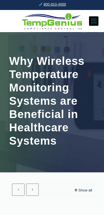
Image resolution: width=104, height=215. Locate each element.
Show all (82, 190)
